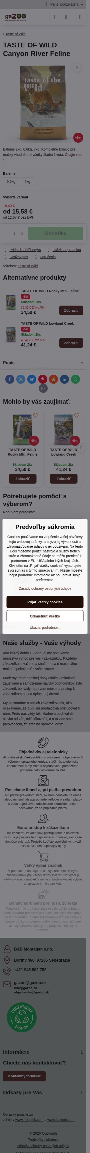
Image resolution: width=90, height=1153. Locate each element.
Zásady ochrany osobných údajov (45, 588)
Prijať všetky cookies (45, 602)
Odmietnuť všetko (45, 616)
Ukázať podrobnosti (45, 628)
